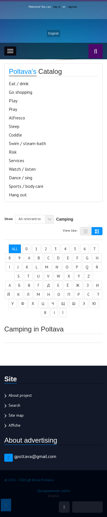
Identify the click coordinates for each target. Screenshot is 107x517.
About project (20, 395)
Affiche (15, 425)
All (15, 248)
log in (56, 7)
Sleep (14, 126)
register (72, 7)
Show (8, 219)
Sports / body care (26, 186)
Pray (13, 109)
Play (13, 100)
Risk (13, 152)
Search (14, 405)
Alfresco (17, 118)
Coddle (15, 135)
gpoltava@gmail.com (35, 456)
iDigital (53, 496)
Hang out (18, 195)
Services (16, 160)
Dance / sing (20, 177)
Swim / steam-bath (27, 143)
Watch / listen (22, 169)
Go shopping (20, 92)
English (53, 33)
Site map (16, 415)
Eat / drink (19, 83)
